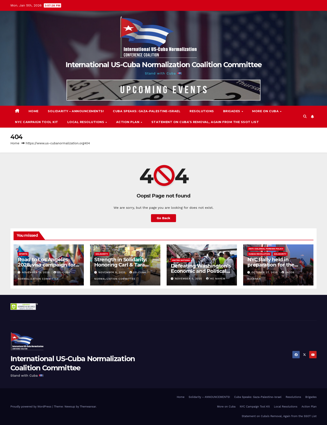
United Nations (181, 260)
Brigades (232, 111)
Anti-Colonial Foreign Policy (266, 249)
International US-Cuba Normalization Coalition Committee (163, 64)
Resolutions (202, 111)
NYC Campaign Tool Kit (36, 122)
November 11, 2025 (36, 272)
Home (34, 111)
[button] (305, 116)
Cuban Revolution (259, 254)
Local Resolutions (86, 122)
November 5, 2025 (189, 278)
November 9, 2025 (112, 272)
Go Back (163, 218)
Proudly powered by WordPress (31, 406)
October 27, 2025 (265, 272)
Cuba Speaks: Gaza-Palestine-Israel (146, 111)
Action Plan (128, 122)
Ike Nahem (215, 278)
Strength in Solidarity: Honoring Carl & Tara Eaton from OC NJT (120, 265)
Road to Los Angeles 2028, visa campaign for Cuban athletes (46, 265)
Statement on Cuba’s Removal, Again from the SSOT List (205, 122)
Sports (23, 254)
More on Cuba (266, 111)
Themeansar (88, 406)
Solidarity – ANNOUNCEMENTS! (76, 111)
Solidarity (102, 254)
